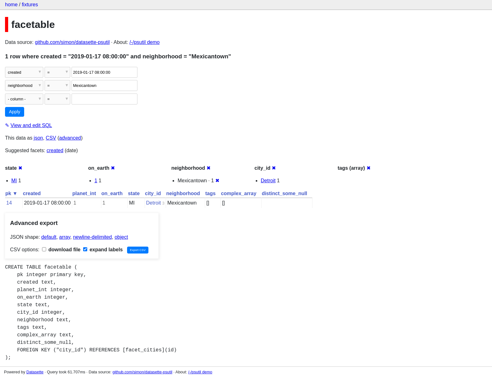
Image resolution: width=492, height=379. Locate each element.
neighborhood (183, 193)
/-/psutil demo (145, 42)
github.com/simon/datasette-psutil (72, 42)
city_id (153, 193)
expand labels (103, 249)
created (55, 150)
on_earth (112, 193)
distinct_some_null (284, 193)
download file (61, 249)
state (134, 193)
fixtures (30, 4)
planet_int (84, 193)
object (121, 237)
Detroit (268, 180)
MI (14, 180)
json (38, 138)
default (48, 237)
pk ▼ (11, 193)
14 (9, 203)
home (11, 4)
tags (210, 193)
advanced (70, 138)
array (64, 237)
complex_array (238, 193)
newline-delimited (92, 237)
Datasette (35, 372)
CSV (51, 138)
